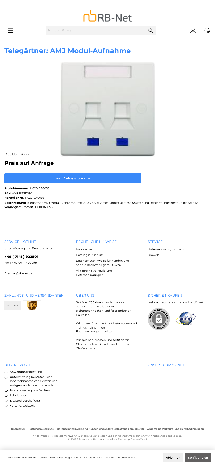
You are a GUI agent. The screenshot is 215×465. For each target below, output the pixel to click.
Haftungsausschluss (89, 255)
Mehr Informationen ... (124, 457)
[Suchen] (151, 30)
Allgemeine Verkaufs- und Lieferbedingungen (175, 429)
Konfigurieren (198, 457)
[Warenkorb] (206, 30)
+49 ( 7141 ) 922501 (21, 256)
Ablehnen (173, 457)
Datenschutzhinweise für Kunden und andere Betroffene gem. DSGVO (100, 429)
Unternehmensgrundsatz (166, 249)
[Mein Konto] (193, 30)
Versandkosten (98, 435)
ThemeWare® (139, 439)
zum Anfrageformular (73, 178)
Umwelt (153, 255)
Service (155, 242)
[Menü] (10, 30)
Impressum (84, 249)
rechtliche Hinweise (96, 242)
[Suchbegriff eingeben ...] (96, 30)
